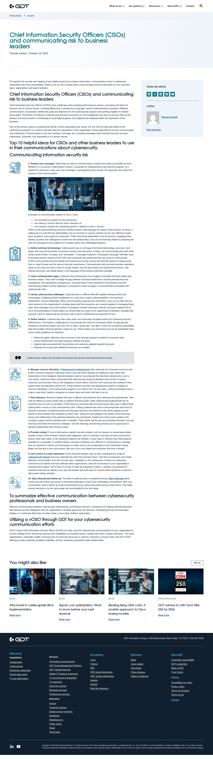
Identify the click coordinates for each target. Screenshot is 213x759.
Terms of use (177, 695)
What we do (16, 653)
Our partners (96, 655)
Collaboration (16, 662)
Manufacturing (56, 720)
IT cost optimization (19, 678)
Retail (52, 728)
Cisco (93, 660)
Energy (52, 703)
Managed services (58, 690)
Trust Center (177, 672)
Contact (175, 700)
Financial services (58, 707)
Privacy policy (178, 686)
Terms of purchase (180, 691)
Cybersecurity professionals (75, 369)
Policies (175, 677)
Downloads (136, 668)
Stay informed (116, 478)
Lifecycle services (57, 686)
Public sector (55, 724)
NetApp (93, 680)
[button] (149, 94)
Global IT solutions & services (63, 674)
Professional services (59, 694)
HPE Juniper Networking (102, 676)
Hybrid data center (18, 674)
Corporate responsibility (182, 660)
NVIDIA (93, 684)
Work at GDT (177, 668)
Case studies (137, 664)
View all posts (154, 130)
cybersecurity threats (39, 457)
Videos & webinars (140, 676)
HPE (92, 668)
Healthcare (54, 716)
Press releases (138, 672)
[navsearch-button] (201, 6)
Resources (16, 16)
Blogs (31, 16)
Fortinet (94, 664)
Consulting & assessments (62, 661)
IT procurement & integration (63, 678)
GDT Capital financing (60, 670)
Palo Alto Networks (99, 688)
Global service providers (61, 712)
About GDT (177, 655)
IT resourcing (55, 682)
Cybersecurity (16, 666)
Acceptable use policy (181, 682)
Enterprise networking (20, 670)
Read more (15, 615)
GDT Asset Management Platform (65, 665)
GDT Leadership (179, 664)
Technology (54, 732)
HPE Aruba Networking (101, 672)
